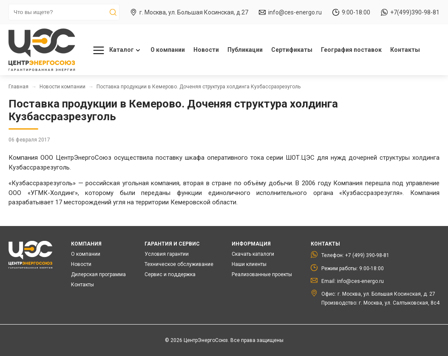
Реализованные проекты (262, 274)
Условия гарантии (167, 254)
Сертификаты (291, 49)
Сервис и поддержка (170, 274)
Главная (18, 87)
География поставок (351, 49)
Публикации (245, 49)
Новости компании (62, 87)
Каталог (115, 50)
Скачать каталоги (253, 254)
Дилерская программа (98, 274)
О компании (167, 49)
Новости (206, 49)
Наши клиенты (249, 264)
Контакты (405, 49)
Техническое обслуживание (179, 264)
